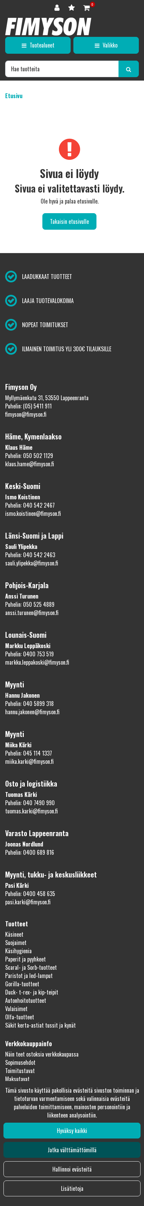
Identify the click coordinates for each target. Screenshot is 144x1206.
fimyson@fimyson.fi (26, 414)
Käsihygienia (18, 951)
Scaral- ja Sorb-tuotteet (31, 967)
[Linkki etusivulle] (48, 26)
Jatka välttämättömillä (72, 1150)
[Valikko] (106, 45)
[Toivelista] (72, 7)
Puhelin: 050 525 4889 (29, 604)
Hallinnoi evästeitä (72, 1169)
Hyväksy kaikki (72, 1130)
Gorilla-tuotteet (22, 984)
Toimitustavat (20, 1071)
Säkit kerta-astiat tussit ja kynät (40, 1025)
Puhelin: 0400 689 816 (29, 852)
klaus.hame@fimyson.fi (29, 464)
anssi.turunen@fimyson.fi (32, 613)
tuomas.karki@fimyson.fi (31, 811)
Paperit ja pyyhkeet (25, 959)
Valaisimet (16, 1009)
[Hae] (62, 69)
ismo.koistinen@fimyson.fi (33, 513)
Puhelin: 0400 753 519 (29, 654)
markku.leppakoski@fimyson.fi (37, 662)
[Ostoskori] (86, 7)
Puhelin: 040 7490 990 (30, 803)
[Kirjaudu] (57, 7)
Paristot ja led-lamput (29, 975)
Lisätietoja (72, 1188)
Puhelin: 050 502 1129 (29, 455)
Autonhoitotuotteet (25, 1000)
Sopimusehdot (20, 1062)
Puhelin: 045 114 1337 (28, 753)
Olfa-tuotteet (19, 1017)
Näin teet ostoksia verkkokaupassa (42, 1054)
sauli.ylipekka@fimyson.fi (31, 563)
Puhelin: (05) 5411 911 (28, 406)
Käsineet (14, 934)
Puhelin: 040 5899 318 (29, 703)
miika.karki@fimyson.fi (29, 761)
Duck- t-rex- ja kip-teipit (31, 992)
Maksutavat (17, 1079)
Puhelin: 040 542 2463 (30, 555)
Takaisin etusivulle (69, 221)
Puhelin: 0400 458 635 (30, 894)
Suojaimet (16, 942)
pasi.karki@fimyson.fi (28, 902)
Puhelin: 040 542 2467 (30, 505)
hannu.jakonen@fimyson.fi (32, 712)
